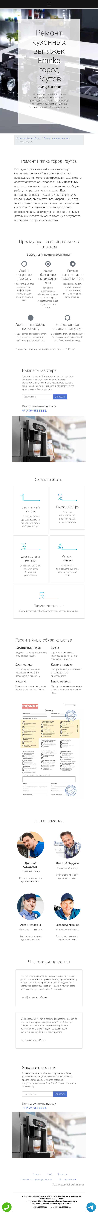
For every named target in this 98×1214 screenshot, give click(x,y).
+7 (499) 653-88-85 (49, 87)
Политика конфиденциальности (36, 1179)
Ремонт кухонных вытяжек (57, 138)
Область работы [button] (66, 1179)
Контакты (62, 1174)
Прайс (50, 1174)
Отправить (60, 396)
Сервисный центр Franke (28, 138)
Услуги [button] (36, 1174)
